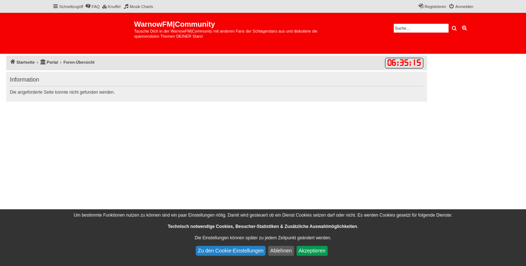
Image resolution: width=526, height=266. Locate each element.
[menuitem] (92, 6)
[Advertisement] (216, 156)
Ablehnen (281, 251)
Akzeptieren (311, 251)
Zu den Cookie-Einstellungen (231, 251)
